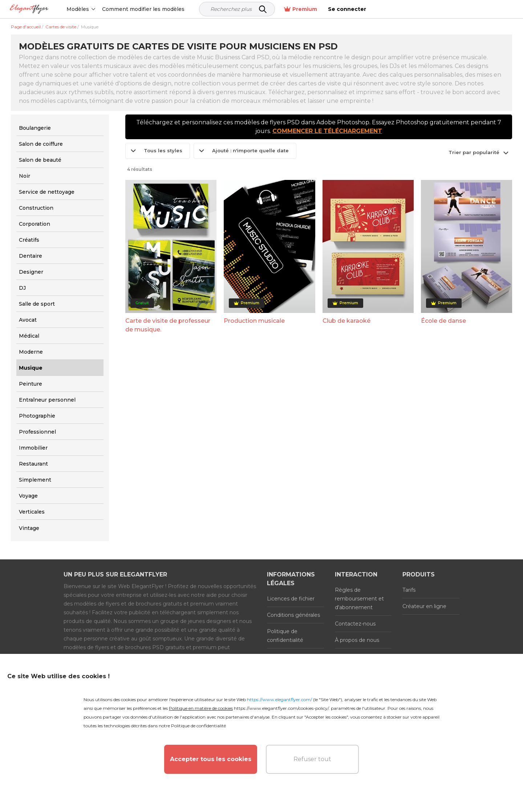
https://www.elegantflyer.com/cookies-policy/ (281, 708)
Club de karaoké (346, 320)
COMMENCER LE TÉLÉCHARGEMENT (327, 131)
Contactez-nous (355, 623)
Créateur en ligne (424, 606)
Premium (442, 9)
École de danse (443, 320)
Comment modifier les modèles (159, 9)
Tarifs (408, 590)
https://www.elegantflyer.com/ (279, 699)
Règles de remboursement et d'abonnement (359, 599)
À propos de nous (357, 640)
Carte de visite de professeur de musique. (167, 325)
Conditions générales (293, 615)
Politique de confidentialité (285, 635)
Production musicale (254, 320)
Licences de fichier (291, 598)
